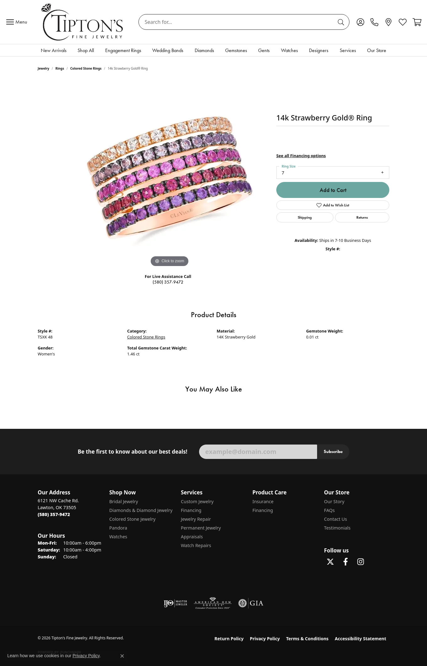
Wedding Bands (167, 50)
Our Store (376, 50)
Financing (191, 510)
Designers (318, 50)
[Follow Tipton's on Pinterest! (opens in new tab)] (375, 562)
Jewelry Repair (196, 519)
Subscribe (333, 451)
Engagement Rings (123, 50)
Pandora (118, 528)
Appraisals (192, 537)
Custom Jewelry (197, 501)
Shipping (305, 217)
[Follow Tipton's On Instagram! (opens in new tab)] (360, 562)
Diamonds (204, 50)
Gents (264, 50)
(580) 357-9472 (168, 282)
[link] (374, 22)
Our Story (334, 501)
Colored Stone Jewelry (132, 519)
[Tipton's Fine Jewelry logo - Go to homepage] (82, 22)
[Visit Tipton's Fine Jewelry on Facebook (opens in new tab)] (345, 562)
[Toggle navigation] (18, 22)
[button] (360, 22)
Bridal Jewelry (123, 501)
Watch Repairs (196, 545)
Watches (289, 50)
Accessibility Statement (360, 639)
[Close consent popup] (122, 656)
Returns (362, 217)
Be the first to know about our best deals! (132, 452)
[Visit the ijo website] (175, 603)
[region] (169, 174)
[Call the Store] (54, 514)
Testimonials (337, 528)
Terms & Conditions (307, 639)
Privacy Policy (265, 639)
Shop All (86, 50)
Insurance (262, 501)
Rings (60, 68)
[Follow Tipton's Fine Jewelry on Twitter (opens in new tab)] (330, 562)
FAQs (329, 510)
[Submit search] (342, 21)
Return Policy (229, 639)
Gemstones (236, 50)
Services (348, 50)
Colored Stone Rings (86, 68)
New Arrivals (54, 50)
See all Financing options (301, 155)
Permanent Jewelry (201, 528)
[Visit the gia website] (250, 603)
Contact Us (335, 519)
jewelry (43, 68)
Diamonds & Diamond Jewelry (140, 510)
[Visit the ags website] (212, 603)
